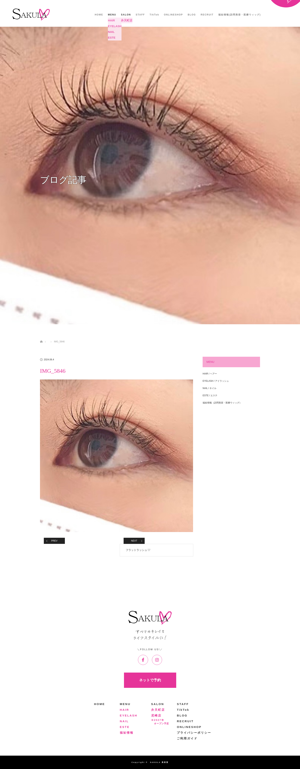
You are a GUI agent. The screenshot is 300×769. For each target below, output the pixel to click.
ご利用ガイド (187, 738)
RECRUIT (207, 14)
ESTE (125, 727)
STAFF (140, 14)
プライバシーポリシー (194, 732)
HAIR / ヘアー (210, 373)
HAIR (124, 709)
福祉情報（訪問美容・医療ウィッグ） (222, 402)
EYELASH (128, 715)
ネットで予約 (150, 680)
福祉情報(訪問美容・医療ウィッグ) (239, 14)
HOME (99, 14)
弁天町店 (158, 709)
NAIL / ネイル (209, 388)
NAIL (124, 721)
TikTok (154, 14)
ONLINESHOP (173, 14)
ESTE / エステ (210, 395)
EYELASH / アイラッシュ (216, 381)
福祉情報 (127, 732)
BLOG (192, 14)
